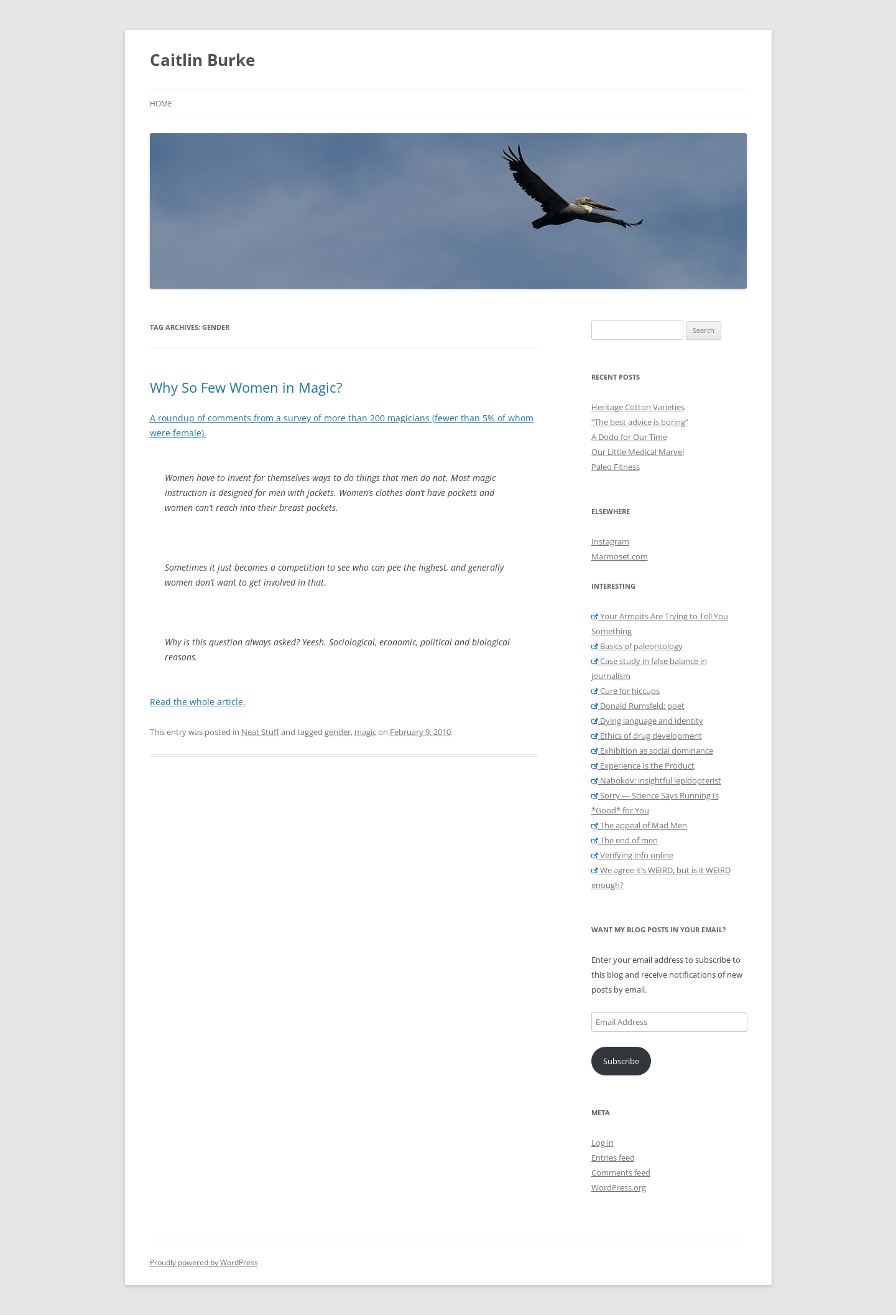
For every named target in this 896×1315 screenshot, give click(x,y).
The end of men (624, 840)
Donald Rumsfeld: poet (638, 705)
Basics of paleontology (637, 646)
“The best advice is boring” (639, 422)
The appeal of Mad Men (639, 825)
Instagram (610, 541)
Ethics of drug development (646, 735)
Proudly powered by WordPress (204, 1262)
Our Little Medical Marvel (637, 451)
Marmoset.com (619, 556)
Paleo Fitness (615, 466)
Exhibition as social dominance (652, 750)
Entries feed (613, 1157)
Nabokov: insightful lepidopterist (656, 780)
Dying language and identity (647, 720)
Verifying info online (632, 855)
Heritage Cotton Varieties (638, 407)
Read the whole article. (198, 702)
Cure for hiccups (625, 690)
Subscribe (621, 1061)
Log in (602, 1142)
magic (365, 731)
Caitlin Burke (202, 60)
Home (161, 103)
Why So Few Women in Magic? (246, 387)
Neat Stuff (260, 731)
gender (338, 731)
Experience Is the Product (643, 765)
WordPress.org (618, 1187)
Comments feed (620, 1172)
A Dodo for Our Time (629, 436)
